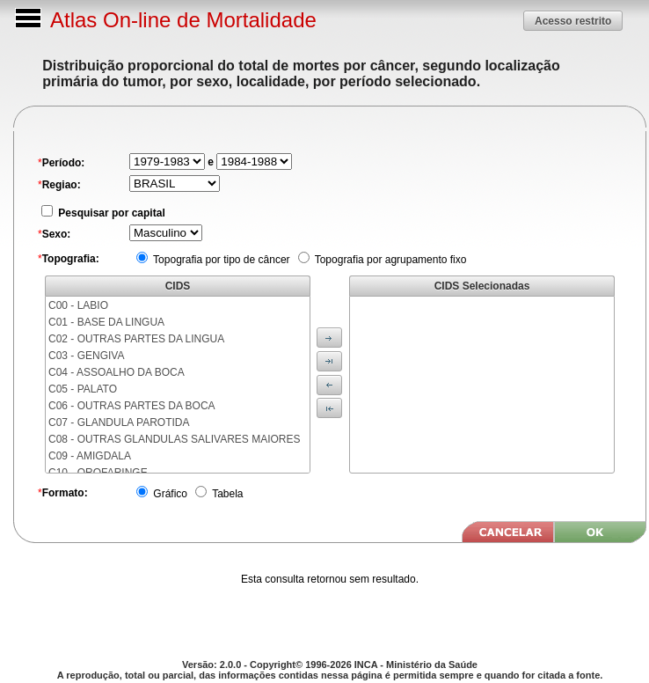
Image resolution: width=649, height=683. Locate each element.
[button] (573, 21)
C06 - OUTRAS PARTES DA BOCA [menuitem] (131, 406)
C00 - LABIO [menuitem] (78, 305)
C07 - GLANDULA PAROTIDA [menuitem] (119, 422)
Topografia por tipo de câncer (220, 259)
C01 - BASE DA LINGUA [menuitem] (106, 322)
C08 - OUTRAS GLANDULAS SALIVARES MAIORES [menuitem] (174, 439)
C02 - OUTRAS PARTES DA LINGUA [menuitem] (136, 339)
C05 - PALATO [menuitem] (82, 389)
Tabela (226, 494)
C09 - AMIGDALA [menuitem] (89, 456)
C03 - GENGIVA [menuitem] (86, 355)
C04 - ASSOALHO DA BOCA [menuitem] (116, 372)
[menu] (177, 385)
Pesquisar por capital (110, 213)
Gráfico (168, 494)
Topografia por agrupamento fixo (389, 259)
